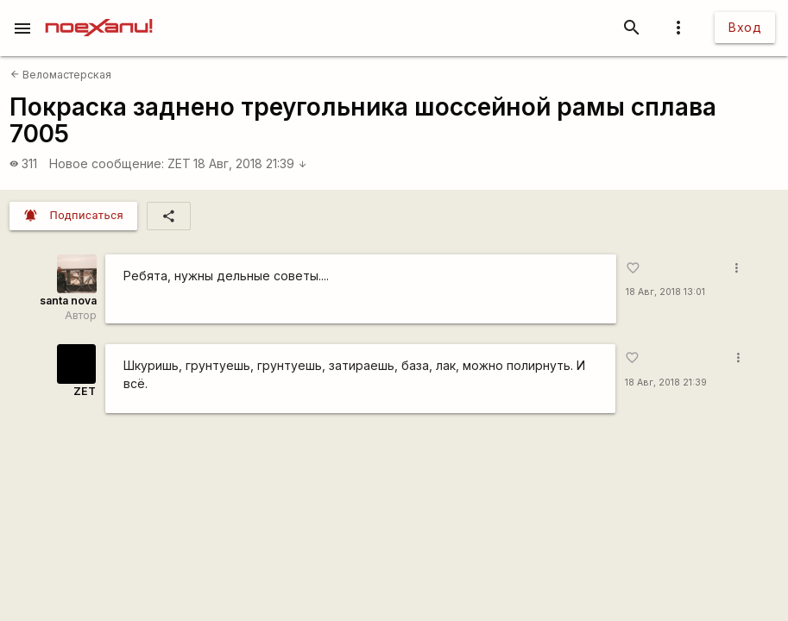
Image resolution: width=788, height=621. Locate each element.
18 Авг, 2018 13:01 (665, 292)
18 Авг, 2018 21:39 (250, 163)
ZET (179, 163)
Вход (744, 27)
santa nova (68, 300)
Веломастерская (60, 74)
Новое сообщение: (106, 163)
